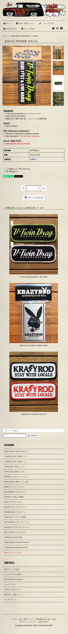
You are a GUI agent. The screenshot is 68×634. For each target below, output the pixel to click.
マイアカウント (10, 600)
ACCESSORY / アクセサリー (15, 492)
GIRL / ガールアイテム (12, 502)
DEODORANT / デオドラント (15, 512)
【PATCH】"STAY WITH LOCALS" (34, 414)
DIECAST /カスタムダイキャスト (17, 527)
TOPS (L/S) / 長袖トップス (14, 472)
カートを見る (28, 29)
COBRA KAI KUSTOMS (13, 537)
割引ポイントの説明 (12, 569)
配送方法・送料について (13, 594)
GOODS (35, 36)
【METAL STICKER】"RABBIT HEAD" (33, 345)
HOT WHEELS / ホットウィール (16, 522)
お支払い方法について (12, 589)
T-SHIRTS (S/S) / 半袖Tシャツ (15, 456)
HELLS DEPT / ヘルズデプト (15, 532)
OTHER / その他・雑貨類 (14, 497)
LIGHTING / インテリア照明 (15, 517)
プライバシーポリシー (28, 622)
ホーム (7, 23)
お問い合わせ (10, 29)
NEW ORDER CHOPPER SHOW (17, 542)
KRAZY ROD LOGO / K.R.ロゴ (16, 451)
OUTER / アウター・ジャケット (16, 477)
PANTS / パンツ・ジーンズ (14, 487)
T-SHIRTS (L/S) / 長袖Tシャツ (15, 462)
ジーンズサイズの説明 (12, 574)
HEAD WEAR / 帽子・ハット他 (16, 482)
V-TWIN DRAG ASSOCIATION (20, 36)
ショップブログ (46, 23)
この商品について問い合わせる (18, 169)
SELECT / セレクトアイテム (15, 507)
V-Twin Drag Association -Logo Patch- (33, 277)
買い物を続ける (12, 171)
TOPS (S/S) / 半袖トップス (14, 467)
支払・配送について (25, 23)
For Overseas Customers (29, 136)
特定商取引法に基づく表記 (46, 619)
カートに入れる (33, 197)
